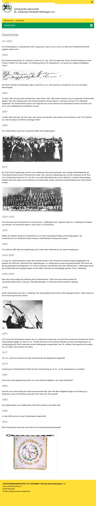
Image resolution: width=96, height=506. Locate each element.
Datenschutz (8, 21)
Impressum (20, 21)
